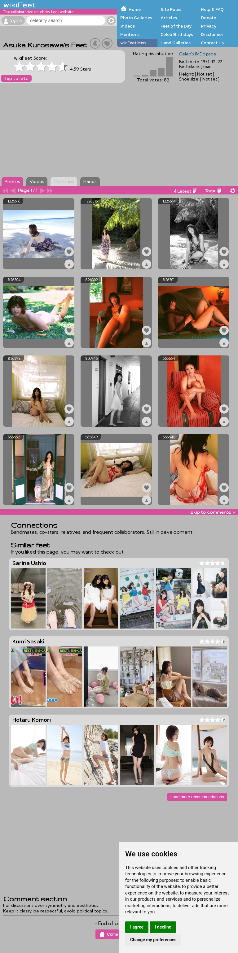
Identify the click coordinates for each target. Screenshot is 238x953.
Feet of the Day (176, 26)
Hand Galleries (176, 42)
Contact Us (212, 42)
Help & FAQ (212, 9)
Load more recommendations (197, 796)
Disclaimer (212, 34)
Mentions (129, 34)
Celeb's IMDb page (197, 53)
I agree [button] (136, 927)
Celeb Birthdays (177, 34)
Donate (208, 17)
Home (135, 9)
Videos (127, 26)
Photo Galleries (136, 17)
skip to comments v (212, 512)
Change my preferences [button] (153, 939)
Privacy (209, 26)
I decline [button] (163, 927)
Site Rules (171, 9)
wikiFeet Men (133, 42)
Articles (169, 17)
